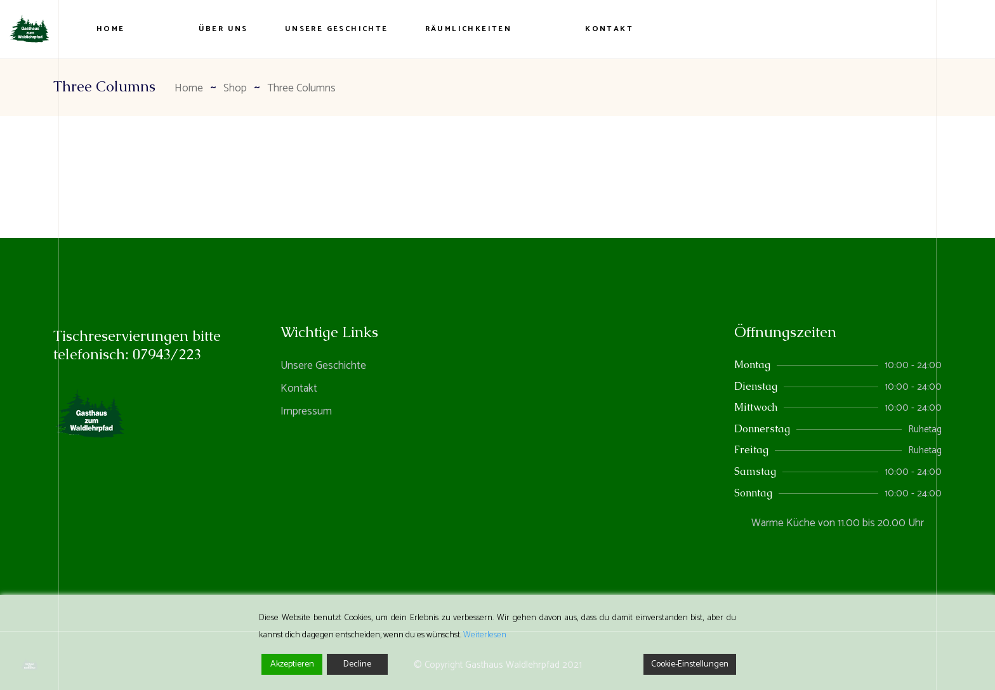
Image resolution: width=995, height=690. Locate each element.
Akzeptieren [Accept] (292, 664)
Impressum (306, 411)
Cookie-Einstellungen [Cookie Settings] (689, 664)
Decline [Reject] (357, 664)
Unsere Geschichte (323, 366)
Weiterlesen (484, 635)
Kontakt (298, 388)
